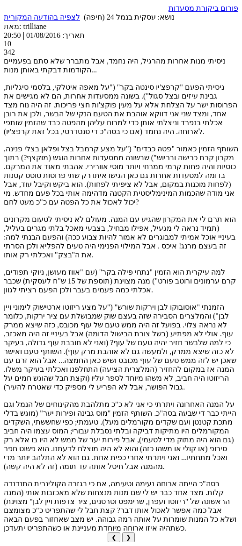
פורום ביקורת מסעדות (203, 8)
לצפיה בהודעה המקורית (42, 17)
